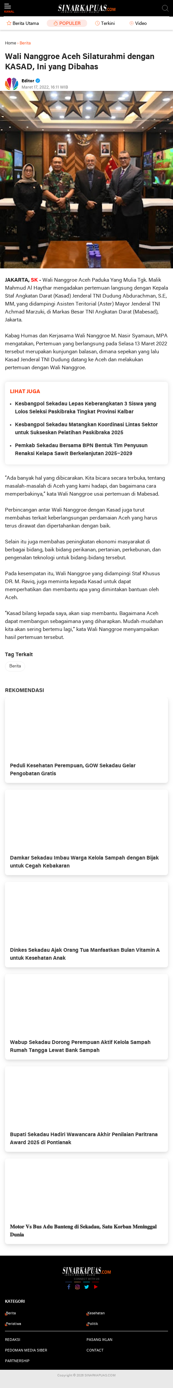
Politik (92, 1324)
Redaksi (12, 1340)
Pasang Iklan (99, 1340)
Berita (15, 666)
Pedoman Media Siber (26, 1351)
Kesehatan (96, 1313)
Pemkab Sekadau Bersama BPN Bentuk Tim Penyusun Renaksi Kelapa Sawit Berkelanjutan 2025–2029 (81, 449)
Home (10, 43)
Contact (94, 1351)
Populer (70, 23)
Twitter (86, 1289)
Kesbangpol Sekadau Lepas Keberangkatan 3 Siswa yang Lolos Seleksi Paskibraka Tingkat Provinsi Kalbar (85, 408)
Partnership (17, 1361)
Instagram (77, 1289)
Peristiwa (13, 1324)
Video (141, 23)
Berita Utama (26, 23)
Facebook (68, 1289)
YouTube (95, 1289)
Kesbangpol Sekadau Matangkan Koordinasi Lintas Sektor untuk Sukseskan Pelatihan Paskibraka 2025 (86, 429)
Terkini (108, 23)
